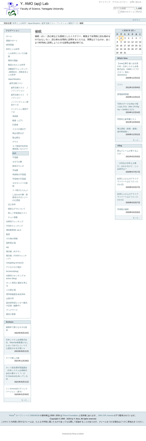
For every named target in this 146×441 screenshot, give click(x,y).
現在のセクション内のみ (131, 12)
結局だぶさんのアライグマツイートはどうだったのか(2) (128, 183)
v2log (119, 146)
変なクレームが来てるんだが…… (128, 154)
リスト (128, 86)
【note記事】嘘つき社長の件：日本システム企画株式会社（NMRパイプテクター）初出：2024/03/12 (128, 70)
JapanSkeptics (34, 23)
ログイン (136, 20)
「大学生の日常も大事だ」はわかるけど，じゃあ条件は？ (128, 167)
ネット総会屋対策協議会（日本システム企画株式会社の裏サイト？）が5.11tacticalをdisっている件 (17, 374)
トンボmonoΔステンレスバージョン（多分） (17, 392)
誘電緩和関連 (128, 96)
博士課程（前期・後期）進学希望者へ (128, 132)
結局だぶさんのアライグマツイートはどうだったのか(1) (128, 198)
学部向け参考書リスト (128, 120)
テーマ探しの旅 (17, 359)
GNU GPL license (105, 415)
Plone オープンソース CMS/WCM (24, 415)
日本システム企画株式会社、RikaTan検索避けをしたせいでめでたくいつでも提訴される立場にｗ (17, 346)
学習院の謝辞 (128, 211)
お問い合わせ (135, 2)
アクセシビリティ (120, 2)
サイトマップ (104, 2)
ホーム (9, 36)
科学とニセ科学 (19, 23)
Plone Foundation (70, 415)
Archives (9, 322)
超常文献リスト (48, 23)
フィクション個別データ (67, 23)
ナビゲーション (12, 30)
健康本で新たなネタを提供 (17, 330)
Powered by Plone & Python (73, 434)
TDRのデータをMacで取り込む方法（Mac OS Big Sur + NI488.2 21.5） (128, 108)
